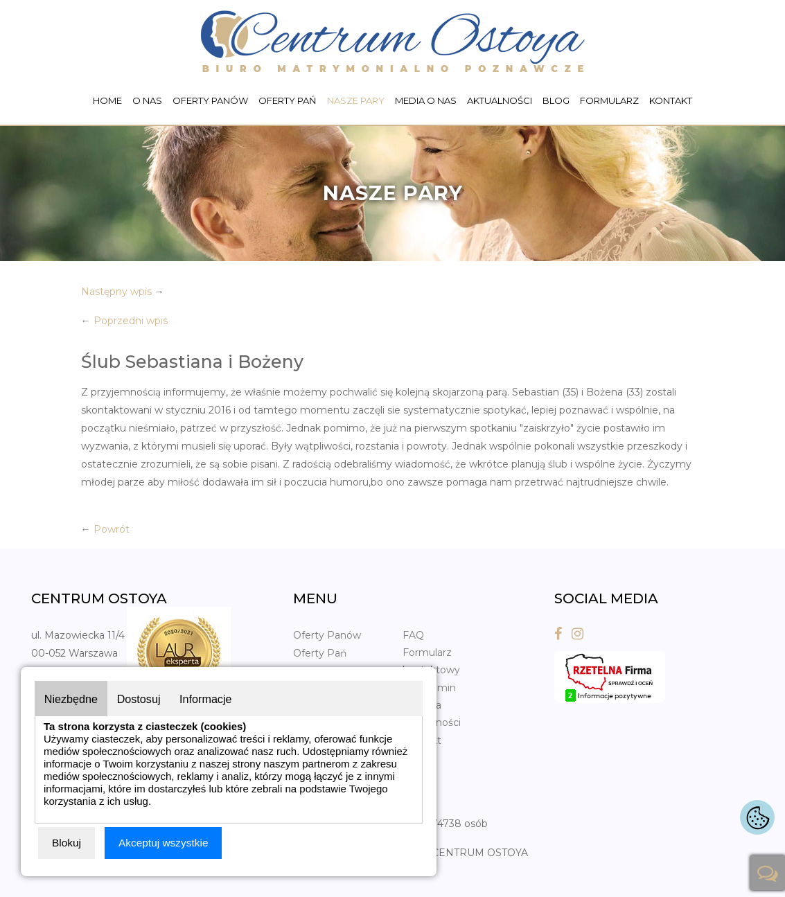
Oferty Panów (210, 100)
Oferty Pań (287, 100)
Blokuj (67, 843)
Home (107, 100)
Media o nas (426, 100)
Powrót (112, 529)
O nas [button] (147, 100)
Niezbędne (74, 697)
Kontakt (670, 100)
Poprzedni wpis (131, 320)
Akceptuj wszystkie (165, 843)
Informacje (219, 697)
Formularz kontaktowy (431, 661)
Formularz (609, 100)
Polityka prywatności (432, 714)
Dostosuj (147, 697)
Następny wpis (116, 291)
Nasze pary (356, 100)
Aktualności (499, 100)
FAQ (413, 635)
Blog (556, 100)
